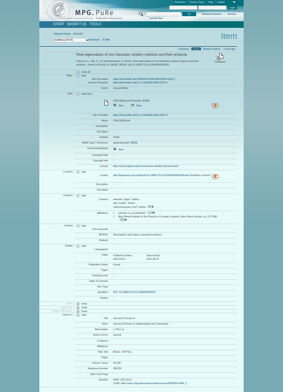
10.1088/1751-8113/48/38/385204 (137, 292)
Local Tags (229, 49)
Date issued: (153, 255)
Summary (184, 49)
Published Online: (122, 255)
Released (220, 61)
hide (84, 75)
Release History (211, 49)
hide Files (87, 93)
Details (196, 49)
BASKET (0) (77, 24)
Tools (95, 24)
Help (210, 2)
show (84, 303)
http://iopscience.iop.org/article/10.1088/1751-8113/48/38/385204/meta (151, 175)
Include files (156, 18)
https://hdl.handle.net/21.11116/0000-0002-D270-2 (140, 82)
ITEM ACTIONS (62, 34)
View (118, 105)
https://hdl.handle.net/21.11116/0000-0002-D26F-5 (140, 115)
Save (136, 105)
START (59, 24)
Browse (232, 14)
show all (86, 72)
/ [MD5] (133, 142)
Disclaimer (179, 2)
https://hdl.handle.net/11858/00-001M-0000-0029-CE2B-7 (144, 79)
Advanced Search (211, 14)
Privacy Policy (197, 2)
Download (93, 39)
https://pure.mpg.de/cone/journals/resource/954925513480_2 (154, 383)
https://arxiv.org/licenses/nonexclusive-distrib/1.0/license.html (145, 166)
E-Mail (106, 39)
